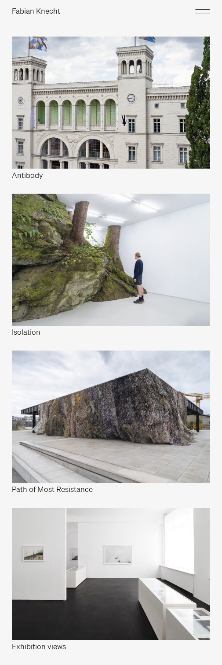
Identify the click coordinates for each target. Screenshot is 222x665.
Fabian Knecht (36, 10)
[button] (199, 11)
